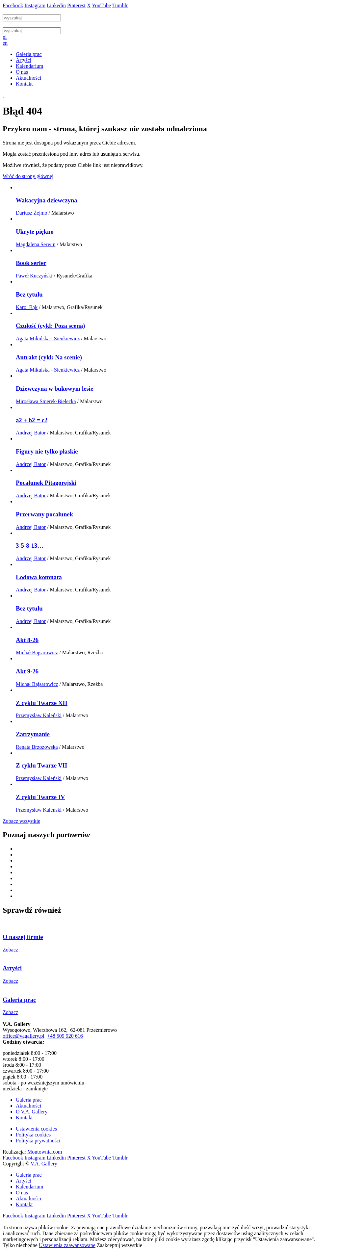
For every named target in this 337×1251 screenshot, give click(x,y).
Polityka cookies (33, 1134)
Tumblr (120, 5)
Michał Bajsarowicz (37, 652)
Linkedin (56, 5)
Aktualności (28, 1105)
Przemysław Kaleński (39, 715)
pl (5, 37)
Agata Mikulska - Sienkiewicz (48, 338)
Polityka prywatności (38, 1140)
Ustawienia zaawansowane (67, 1245)
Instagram (34, 5)
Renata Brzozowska (37, 747)
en (5, 43)
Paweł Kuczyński (34, 275)
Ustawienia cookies (36, 1129)
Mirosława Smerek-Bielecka (46, 401)
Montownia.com (44, 1152)
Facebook (13, 5)
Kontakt (24, 1117)
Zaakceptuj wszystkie (119, 1245)
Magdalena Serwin (35, 244)
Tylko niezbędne (20, 1245)
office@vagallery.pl (23, 1036)
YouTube (101, 5)
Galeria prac (29, 1100)
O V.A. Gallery (31, 1111)
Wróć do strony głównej (28, 176)
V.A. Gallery (44, 1163)
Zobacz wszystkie (21, 821)
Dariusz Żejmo (31, 213)
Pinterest (76, 5)
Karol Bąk (27, 307)
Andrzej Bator (31, 432)
